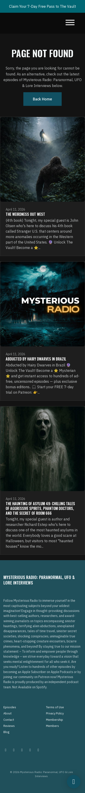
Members (52, 726)
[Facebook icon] (22, 750)
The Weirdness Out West (25, 214)
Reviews (9, 726)
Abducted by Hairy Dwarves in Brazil (36, 359)
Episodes (9, 707)
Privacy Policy (55, 713)
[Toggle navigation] (70, 23)
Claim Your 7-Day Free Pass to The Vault (42, 6)
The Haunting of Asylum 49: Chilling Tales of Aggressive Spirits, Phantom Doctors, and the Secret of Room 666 (40, 508)
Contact (8, 720)
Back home (42, 99)
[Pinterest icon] (14, 750)
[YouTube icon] (38, 750)
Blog (6, 732)
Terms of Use (55, 707)
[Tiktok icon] (30, 750)
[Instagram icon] (5, 750)
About (7, 713)
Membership (54, 720)
